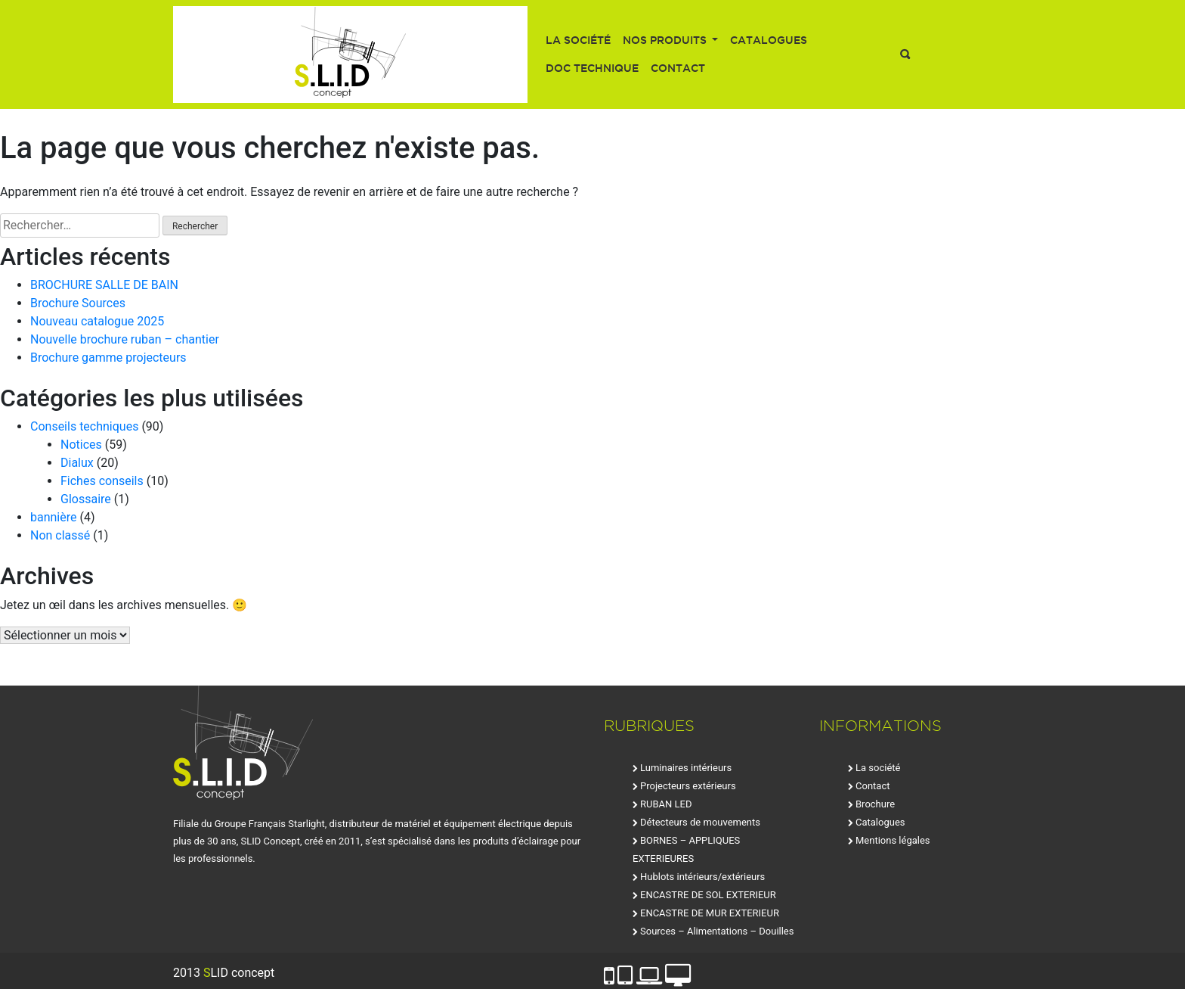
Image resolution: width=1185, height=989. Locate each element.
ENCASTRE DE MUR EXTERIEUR (709, 913)
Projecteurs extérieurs (688, 786)
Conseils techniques (84, 426)
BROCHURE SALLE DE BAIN (104, 285)
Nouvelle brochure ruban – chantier (124, 339)
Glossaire (85, 499)
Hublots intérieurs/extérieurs (702, 876)
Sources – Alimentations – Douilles (717, 931)
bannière (53, 517)
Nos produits (666, 40)
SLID (350, 54)
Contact (678, 68)
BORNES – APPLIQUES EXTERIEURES (686, 849)
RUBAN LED (666, 804)
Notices (81, 444)
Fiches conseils (102, 481)
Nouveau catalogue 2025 (97, 321)
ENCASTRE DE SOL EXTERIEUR (708, 894)
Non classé (60, 535)
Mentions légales (892, 840)
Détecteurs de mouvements (700, 822)
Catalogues (768, 40)
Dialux (77, 463)
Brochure (875, 804)
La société (578, 40)
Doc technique (592, 68)
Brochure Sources (77, 303)
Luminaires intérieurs (686, 767)
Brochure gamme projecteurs (108, 357)
